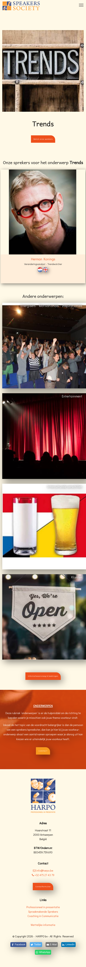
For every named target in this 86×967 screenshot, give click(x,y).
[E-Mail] (51, 944)
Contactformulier (43, 886)
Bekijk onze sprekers (43, 139)
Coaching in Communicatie (43, 916)
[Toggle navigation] (81, 5)
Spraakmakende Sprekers (43, 911)
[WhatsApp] (43, 952)
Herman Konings (43, 259)
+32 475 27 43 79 (43, 875)
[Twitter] (35, 944)
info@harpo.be (44, 870)
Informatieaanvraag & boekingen (43, 676)
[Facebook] (18, 944)
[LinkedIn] (68, 944)
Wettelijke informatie (43, 925)
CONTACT (43, 751)
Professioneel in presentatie (43, 907)
